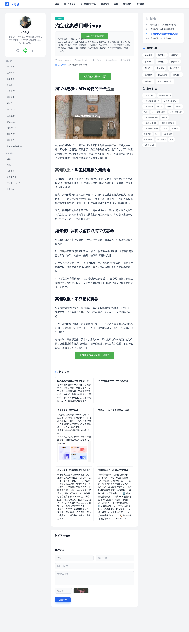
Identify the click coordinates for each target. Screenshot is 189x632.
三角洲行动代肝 (13, 183)
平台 (114, 145)
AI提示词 (69, 4)
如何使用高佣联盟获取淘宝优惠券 (162, 34)
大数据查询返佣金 (159, 112)
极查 (9, 158)
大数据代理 (167, 134)
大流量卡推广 (149, 95)
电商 (83, 312)
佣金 (71, 327)
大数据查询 (11, 177)
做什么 (178, 106)
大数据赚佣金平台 (151, 117)
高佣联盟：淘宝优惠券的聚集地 (161, 29)
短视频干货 (11, 115)
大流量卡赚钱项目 (170, 101)
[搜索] (181, 4)
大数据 (164, 129)
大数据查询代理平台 (151, 101)
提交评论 (63, 599)
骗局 (171, 140)
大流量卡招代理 (150, 123)
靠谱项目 (105, 4)
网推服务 (11, 140)
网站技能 (11, 109)
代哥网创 (11, 171)
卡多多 (164, 117)
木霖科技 (11, 189)
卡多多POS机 (149, 145)
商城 (9, 165)
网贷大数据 (161, 140)
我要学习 (127, 4)
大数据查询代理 (165, 95)
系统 (95, 267)
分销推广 (11, 91)
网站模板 (11, 66)
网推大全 (11, 97)
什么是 (159, 106)
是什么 (169, 106)
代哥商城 (140, 4)
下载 (62, 251)
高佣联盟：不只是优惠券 (158, 38)
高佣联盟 (63, 170)
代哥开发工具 (88, 4)
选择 (110, 88)
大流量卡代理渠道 (167, 123)
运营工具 (11, 72)
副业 (157, 134)
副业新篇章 (148, 140)
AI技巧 (10, 103)
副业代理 (147, 134)
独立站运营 (11, 128)
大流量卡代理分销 (151, 129)
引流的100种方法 (14, 146)
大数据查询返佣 (176, 112)
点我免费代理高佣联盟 (94, 36)
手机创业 (11, 85)
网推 (116, 4)
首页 (57, 4)
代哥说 (12, 4)
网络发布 (11, 134)
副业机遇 (175, 129)
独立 (146, 112)
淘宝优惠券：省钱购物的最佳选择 (162, 24)
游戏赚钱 (11, 121)
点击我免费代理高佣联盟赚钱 (94, 355)
